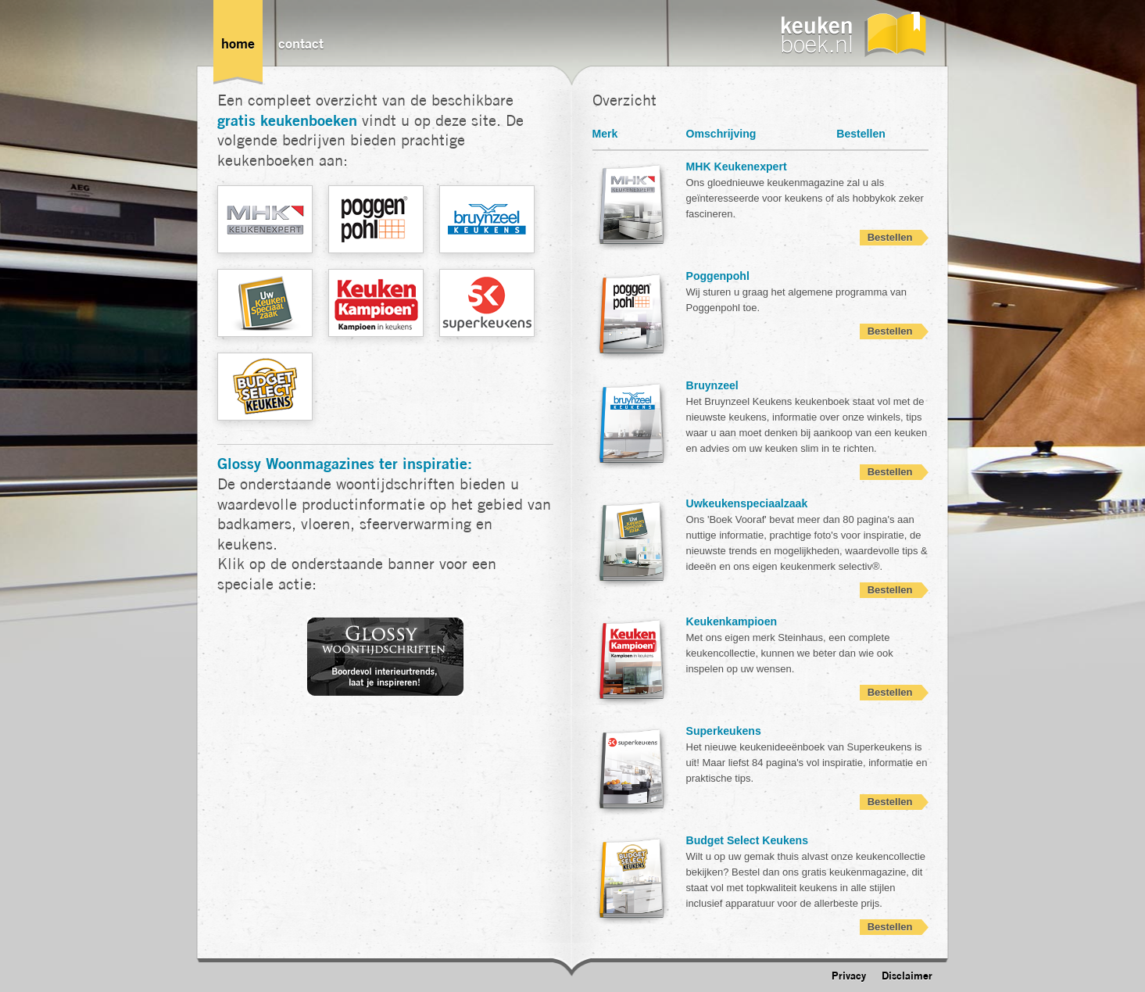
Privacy (849, 975)
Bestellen (890, 237)
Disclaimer (907, 975)
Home (238, 43)
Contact (301, 43)
